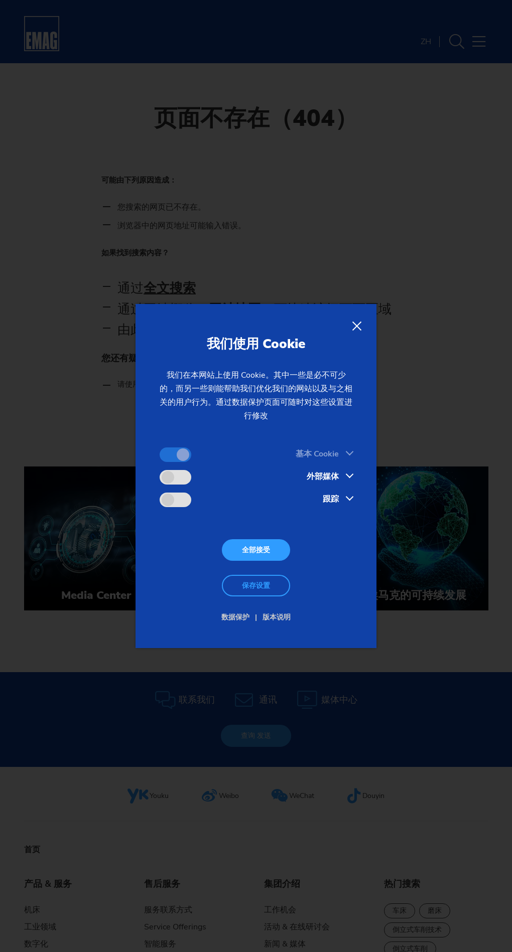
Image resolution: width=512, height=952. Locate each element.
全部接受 (256, 550)
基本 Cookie (317, 453)
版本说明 (277, 617)
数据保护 (235, 617)
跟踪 (331, 499)
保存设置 (256, 585)
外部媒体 (323, 476)
